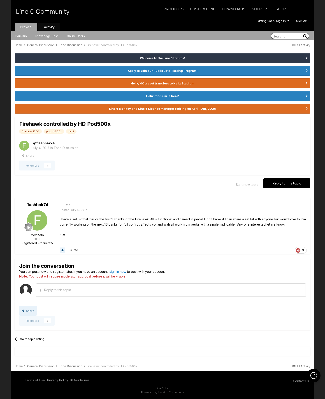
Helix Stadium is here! (162, 96)
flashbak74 (45, 143)
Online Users (76, 36)
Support (260, 9)
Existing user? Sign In (272, 21)
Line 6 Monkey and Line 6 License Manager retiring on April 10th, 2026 (162, 108)
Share (28, 155)
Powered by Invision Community (162, 392)
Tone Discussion (66, 148)
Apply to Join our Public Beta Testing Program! (162, 70)
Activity (49, 27)
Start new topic (247, 185)
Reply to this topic (287, 183)
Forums (21, 36)
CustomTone (202, 9)
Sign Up (301, 20)
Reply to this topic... (56, 290)
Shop (281, 9)
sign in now (117, 271)
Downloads (234, 9)
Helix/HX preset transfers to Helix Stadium (162, 83)
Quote (74, 250)
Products (173, 9)
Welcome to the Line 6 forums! (162, 58)
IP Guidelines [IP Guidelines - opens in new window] (80, 380)
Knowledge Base (47, 36)
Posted (73, 210)
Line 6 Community (43, 11)
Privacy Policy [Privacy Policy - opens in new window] (57, 380)
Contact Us (301, 381)
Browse (26, 27)
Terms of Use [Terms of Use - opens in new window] (35, 380)
